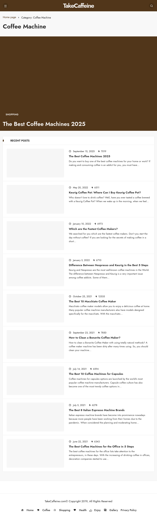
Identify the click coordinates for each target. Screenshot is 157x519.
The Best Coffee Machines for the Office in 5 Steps (101, 446)
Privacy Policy (129, 510)
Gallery (110, 510)
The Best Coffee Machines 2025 (89, 156)
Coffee (43, 510)
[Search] (151, 5)
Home (26, 510)
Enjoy (95, 510)
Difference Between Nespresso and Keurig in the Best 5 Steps (108, 265)
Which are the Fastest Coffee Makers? (93, 229)
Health (80, 510)
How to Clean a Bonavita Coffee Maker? (94, 338)
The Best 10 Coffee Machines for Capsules (96, 374)
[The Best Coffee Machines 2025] (78, 83)
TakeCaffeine (78, 5)
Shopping (61, 510)
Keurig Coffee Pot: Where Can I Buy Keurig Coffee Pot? (105, 192)
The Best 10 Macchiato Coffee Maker (92, 301)
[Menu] (5, 5)
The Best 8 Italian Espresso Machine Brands (97, 410)
